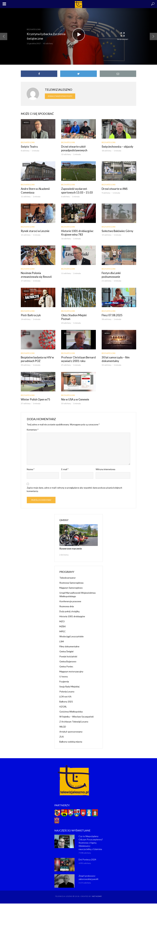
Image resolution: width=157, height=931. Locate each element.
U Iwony (63, 670)
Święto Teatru (28, 146)
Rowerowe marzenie (69, 543)
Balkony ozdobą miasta (70, 736)
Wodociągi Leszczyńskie (71, 630)
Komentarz (32, 424)
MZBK (62, 620)
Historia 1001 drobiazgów (72, 610)
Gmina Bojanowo (67, 655)
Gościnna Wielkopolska (71, 706)
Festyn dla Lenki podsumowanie (110, 274)
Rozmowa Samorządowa (71, 577)
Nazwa (30, 464)
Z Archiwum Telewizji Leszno (73, 716)
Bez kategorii (34, 29)
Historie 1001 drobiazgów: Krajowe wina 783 (76, 232)
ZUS (61, 731)
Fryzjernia (64, 675)
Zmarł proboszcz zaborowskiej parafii (88, 872)
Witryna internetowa (105, 464)
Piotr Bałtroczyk (30, 314)
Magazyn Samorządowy (71, 582)
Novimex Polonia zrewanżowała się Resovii (35, 274)
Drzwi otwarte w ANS (114, 188)
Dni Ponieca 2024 (87, 853)
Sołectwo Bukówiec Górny (116, 230)
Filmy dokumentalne (69, 640)
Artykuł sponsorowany (70, 726)
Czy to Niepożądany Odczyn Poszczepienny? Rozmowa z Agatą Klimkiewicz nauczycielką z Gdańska (91, 837)
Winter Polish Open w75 (34, 394)
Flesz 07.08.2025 (111, 314)
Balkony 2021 (66, 695)
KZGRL (63, 701)
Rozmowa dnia (66, 600)
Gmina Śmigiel (66, 645)
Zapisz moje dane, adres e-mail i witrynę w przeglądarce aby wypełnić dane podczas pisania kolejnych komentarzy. (74, 484)
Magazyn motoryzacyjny (71, 665)
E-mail (64, 464)
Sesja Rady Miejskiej (69, 680)
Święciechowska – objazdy (116, 146)
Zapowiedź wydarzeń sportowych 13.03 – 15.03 (75, 190)
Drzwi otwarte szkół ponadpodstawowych (73, 148)
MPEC (62, 625)
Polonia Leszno (66, 685)
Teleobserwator (67, 572)
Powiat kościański (68, 650)
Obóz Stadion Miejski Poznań (77, 314)
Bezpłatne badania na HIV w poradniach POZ (36, 354)
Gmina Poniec (66, 660)
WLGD (62, 721)
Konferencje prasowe (70, 595)
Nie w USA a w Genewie (74, 394)
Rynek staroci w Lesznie (34, 230)
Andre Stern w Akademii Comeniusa (34, 190)
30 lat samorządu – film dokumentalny (114, 354)
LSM (61, 635)
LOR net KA (65, 690)
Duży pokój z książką (69, 605)
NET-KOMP (96, 891)
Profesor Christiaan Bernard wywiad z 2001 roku (76, 354)
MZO (62, 615)
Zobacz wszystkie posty (60, 96)
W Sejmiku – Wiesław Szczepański (76, 711)
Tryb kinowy (122, 36)
